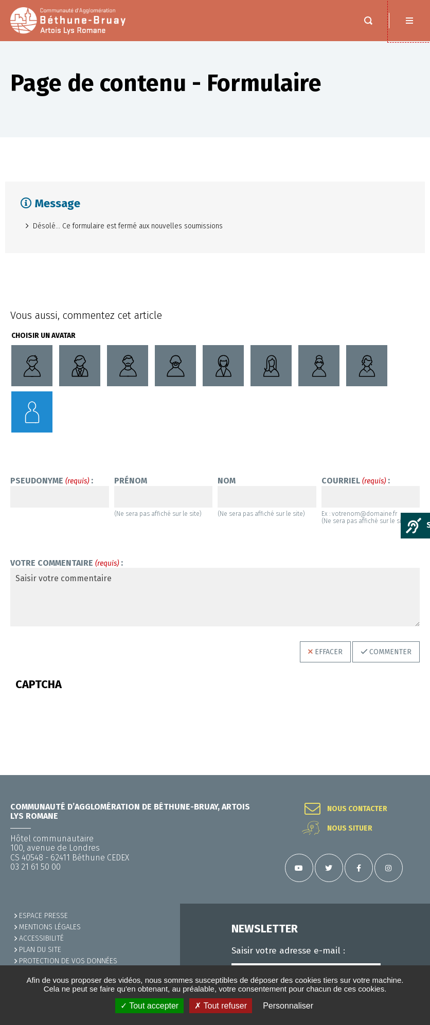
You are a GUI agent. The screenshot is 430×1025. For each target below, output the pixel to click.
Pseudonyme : (51, 480)
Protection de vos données (68, 961)
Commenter (390, 652)
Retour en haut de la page (409, 775)
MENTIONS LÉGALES (50, 927)
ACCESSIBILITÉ (41, 938)
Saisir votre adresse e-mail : (288, 951)
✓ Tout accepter (149, 1005)
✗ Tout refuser (220, 1005)
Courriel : (355, 480)
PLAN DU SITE (40, 949)
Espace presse (43, 915)
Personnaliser (288, 1005)
